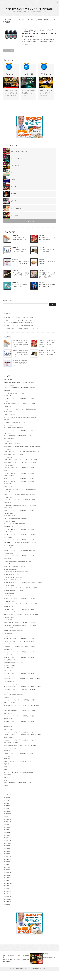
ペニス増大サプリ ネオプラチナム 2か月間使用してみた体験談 (19, 641)
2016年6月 (6, 904)
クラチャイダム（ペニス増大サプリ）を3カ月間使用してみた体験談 (20, 462)
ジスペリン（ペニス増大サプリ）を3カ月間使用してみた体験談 (19, 510)
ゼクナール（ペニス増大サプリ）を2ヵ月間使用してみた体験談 (19, 529)
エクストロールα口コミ (9, 414)
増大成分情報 (7, 758)
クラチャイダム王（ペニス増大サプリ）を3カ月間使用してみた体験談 (20, 459)
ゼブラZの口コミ (8, 558)
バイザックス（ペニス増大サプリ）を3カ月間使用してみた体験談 (19, 598)
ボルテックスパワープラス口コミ (12, 684)
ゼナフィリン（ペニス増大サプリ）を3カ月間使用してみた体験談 (19, 534)
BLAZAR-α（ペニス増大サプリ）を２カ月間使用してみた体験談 (19, 382)
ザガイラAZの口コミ (9, 483)
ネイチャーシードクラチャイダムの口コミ (14, 590)
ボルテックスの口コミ (9, 681)
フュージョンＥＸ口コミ (9, 628)
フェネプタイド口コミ (9, 620)
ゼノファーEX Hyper (16, 158)
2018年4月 (6, 875)
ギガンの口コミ (7, 433)
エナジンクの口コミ (8, 425)
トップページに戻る (8, 50)
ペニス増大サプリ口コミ (9, 668)
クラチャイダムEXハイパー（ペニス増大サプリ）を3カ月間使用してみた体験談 (23, 446)
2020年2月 (6, 832)
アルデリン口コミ (8, 411)
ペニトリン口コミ (8, 670)
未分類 (5, 766)
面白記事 (6, 785)
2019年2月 (6, 853)
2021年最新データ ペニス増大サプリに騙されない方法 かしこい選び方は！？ (47, 275)
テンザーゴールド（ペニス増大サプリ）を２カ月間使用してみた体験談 (20, 588)
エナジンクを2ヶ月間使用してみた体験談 (13, 427)
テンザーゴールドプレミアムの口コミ (13, 574)
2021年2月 (6, 811)
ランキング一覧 (29, 221)
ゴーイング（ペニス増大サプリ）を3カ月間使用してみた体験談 (19, 481)
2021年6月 (6, 800)
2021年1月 (6, 813)
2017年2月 (6, 886)
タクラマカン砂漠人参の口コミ (11, 569)
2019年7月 (6, 843)
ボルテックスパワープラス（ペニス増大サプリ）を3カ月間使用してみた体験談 (22, 686)
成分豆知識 (6, 764)
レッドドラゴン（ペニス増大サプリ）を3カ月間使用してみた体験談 (20, 732)
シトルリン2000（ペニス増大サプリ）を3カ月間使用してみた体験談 (20, 489)
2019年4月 (6, 848)
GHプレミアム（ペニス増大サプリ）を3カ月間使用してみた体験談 (19, 387)
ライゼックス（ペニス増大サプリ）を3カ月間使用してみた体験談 (19, 710)
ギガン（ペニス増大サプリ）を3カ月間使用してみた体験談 (18, 435)
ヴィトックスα (15, 165)
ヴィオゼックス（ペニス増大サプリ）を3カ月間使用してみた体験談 (20, 740)
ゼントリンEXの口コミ (9, 563)
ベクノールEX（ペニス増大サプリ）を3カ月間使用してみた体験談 (19, 646)
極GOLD (13, 186)
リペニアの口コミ (8, 724)
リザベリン (14, 201)
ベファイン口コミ (8, 649)
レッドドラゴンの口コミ (9, 729)
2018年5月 (6, 872)
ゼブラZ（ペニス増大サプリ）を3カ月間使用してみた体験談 (18, 561)
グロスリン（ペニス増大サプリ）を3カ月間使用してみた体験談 (19, 478)
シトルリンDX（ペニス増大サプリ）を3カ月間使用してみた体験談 (19, 494)
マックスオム (14, 215)
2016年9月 (6, 896)
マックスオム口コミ (8, 697)
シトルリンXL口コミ (9, 497)
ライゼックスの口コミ (9, 708)
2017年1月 (6, 888)
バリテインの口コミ (8, 606)
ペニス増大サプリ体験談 (27, 30)
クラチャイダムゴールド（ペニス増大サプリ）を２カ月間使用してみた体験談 (22, 451)
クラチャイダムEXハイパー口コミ (12, 443)
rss (57, 2)
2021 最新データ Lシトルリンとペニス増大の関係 (15, 320)
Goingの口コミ (7, 390)
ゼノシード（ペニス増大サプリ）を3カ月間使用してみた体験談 (19, 540)
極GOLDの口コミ (8, 769)
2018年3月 (6, 878)
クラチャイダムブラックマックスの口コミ (14, 454)
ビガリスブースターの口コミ (10, 612)
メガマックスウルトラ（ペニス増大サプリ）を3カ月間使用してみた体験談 (37, 30)
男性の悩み (6, 777)
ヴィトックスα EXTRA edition (11, 742)
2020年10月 (6, 821)
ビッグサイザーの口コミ (9, 617)
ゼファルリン (14, 172)
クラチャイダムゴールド (17, 208)
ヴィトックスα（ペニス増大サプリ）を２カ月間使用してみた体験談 (20, 745)
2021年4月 (6, 805)
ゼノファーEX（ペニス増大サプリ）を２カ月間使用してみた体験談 (20, 542)
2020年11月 (6, 819)
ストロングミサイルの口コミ (10, 515)
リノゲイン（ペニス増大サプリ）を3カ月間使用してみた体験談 (19, 721)
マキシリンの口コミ (8, 692)
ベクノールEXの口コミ (9, 644)
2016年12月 (6, 891)
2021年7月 (6, 797)
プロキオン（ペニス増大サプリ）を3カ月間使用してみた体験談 (19, 638)
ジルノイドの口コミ (8, 513)
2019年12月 (6, 837)
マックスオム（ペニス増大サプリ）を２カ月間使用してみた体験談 (19, 700)
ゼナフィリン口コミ (8, 531)
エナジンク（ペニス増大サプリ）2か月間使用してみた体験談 (18, 430)
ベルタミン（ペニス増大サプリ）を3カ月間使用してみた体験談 (19, 657)
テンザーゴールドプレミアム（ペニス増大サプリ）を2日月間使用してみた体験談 (23, 582)
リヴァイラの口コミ (8, 726)
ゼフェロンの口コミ (8, 553)
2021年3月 (6, 808)
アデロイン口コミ (8, 395)
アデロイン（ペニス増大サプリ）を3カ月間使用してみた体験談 (19, 398)
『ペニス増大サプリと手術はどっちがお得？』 (15, 393)
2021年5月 (6, 803)
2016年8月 (6, 899)
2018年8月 (6, 864)
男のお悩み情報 (7, 774)
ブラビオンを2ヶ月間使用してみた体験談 (13, 630)
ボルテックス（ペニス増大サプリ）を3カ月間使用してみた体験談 (19, 689)
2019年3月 (6, 851)
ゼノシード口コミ (8, 537)
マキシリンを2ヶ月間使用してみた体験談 (13, 694)
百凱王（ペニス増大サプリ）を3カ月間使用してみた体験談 (18, 782)
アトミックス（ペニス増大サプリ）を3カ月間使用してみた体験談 (19, 403)
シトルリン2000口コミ (9, 486)
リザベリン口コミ (8, 713)
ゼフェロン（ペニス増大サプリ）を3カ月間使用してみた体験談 (19, 556)
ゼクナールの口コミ (8, 526)
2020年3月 (6, 829)
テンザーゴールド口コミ (9, 585)
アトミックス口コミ (8, 401)
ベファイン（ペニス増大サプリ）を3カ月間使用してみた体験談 (19, 652)
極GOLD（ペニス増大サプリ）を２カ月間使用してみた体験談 (18, 772)
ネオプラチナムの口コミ (9, 593)
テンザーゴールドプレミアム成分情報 (13, 577)
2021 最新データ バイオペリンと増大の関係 (15, 325)
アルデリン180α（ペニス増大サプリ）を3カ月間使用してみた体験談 (20, 409)
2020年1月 (6, 835)
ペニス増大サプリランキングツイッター (13, 662)
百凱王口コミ (7, 780)
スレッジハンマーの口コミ (10, 521)
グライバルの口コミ (8, 465)
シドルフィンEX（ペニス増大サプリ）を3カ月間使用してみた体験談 (20, 505)
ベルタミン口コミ (8, 654)
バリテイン (14, 179)
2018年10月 (6, 859)
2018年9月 (6, 861)
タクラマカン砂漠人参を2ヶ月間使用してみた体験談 (16, 571)
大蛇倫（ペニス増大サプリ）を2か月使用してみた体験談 (17, 761)
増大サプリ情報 (7, 756)
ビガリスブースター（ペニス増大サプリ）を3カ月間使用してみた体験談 (21, 614)
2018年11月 (6, 856)
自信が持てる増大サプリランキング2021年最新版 (29, 9)
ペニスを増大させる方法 (9, 660)
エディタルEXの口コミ (9, 419)
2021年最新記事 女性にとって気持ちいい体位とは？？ (17, 328)
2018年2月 (6, 880)
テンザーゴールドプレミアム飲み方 (12, 579)
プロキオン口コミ (8, 636)
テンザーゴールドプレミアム (19, 151)
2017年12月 (6, 883)
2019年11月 (6, 840)
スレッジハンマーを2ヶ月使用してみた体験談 (14, 523)
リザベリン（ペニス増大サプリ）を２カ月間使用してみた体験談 (19, 716)
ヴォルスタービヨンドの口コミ (11, 748)
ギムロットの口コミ (8, 441)
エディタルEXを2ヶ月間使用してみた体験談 (14, 422)
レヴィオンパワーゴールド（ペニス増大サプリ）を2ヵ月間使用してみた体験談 (22, 734)
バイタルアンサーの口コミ (10, 601)
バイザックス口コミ (8, 596)
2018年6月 (6, 869)
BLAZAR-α (14, 194)
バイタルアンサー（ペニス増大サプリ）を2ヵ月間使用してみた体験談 (20, 604)
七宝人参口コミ (7, 750)
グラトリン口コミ (8, 470)
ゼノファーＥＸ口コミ (9, 545)
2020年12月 (6, 816)
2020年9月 (6, 824)
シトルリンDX (7, 491)
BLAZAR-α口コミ (8, 379)
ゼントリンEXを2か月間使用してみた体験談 (14, 566)
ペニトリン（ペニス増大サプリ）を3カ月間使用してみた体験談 (19, 673)
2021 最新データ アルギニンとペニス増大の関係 (15, 322)
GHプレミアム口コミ (9, 385)
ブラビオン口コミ (8, 633)
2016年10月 (6, 894)
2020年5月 (6, 827)
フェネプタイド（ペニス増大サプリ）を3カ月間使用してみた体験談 (20, 622)
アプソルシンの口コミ (9, 406)
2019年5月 (6, 845)
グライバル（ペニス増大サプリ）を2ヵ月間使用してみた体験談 (19, 467)
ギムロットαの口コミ (9, 438)
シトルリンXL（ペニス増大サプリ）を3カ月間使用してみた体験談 (19, 499)
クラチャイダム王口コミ (9, 457)
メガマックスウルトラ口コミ (10, 702)
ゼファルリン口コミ (8, 548)
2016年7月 (6, 902)
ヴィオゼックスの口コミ (9, 737)
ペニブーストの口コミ (9, 676)
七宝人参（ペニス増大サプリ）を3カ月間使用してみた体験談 (18, 753)
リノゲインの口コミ (8, 718)
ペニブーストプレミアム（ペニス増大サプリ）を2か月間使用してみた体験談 (22, 678)
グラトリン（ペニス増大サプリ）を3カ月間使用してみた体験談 (19, 473)
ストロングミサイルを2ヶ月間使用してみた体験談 (16, 518)
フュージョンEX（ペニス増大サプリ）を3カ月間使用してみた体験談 (20, 625)
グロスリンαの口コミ (9, 475)
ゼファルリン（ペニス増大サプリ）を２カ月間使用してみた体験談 (19, 550)
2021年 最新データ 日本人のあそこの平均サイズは (16, 317)
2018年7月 (6, 867)
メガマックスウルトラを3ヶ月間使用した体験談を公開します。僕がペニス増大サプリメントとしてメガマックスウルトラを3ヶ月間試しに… (39, 42)
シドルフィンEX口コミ (9, 502)
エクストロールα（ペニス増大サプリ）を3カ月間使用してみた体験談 (20, 417)
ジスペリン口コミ (8, 507)
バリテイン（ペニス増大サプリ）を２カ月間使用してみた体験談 (19, 609)
